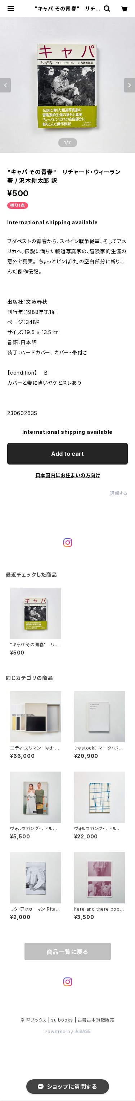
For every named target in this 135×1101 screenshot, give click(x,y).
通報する (119, 493)
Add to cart (67, 453)
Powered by (68, 1031)
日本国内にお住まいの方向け (67, 475)
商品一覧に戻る (68, 951)
